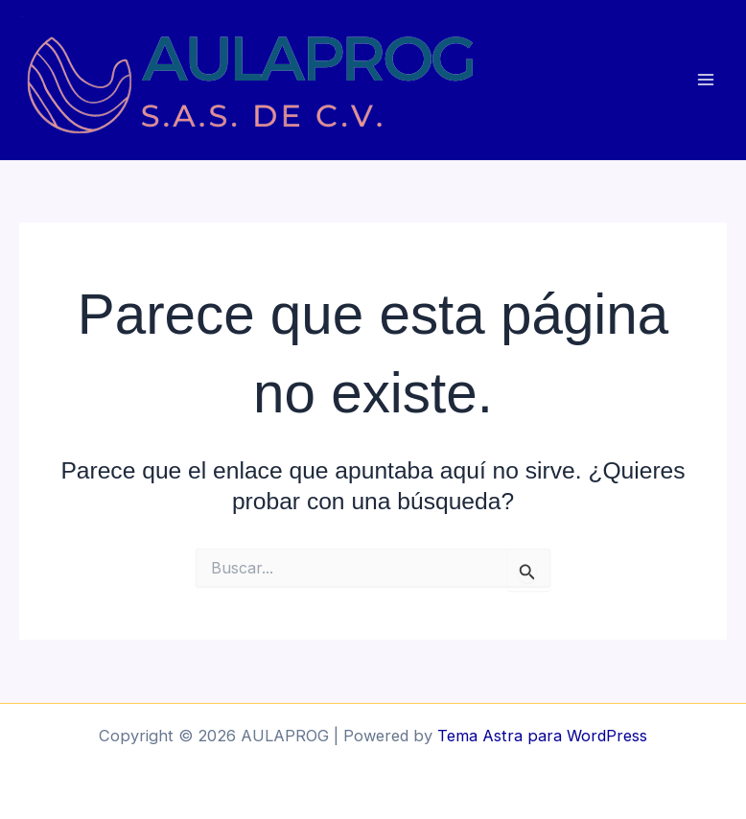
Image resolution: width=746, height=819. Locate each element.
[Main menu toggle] (705, 80)
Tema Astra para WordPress (542, 735)
